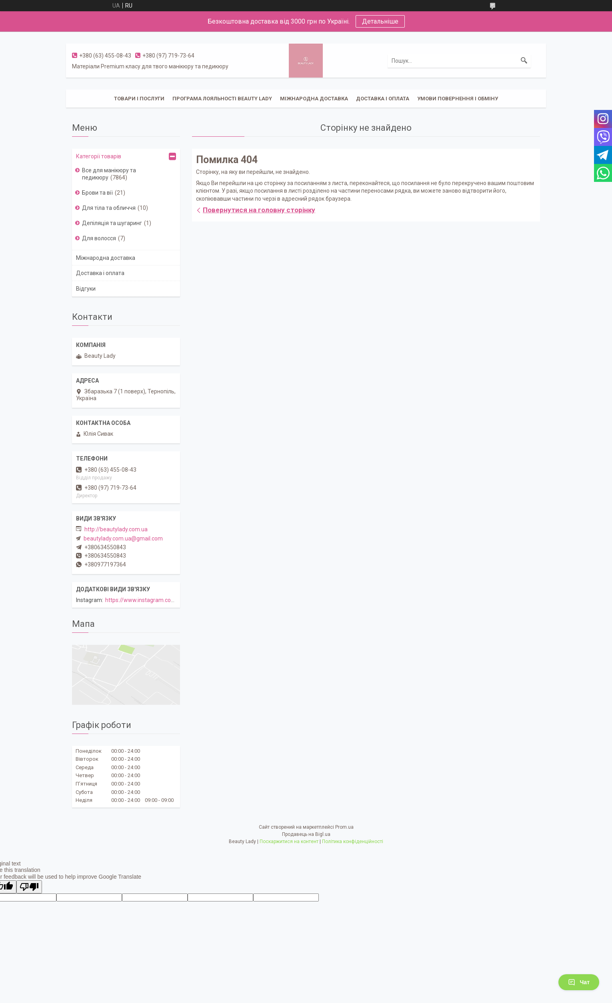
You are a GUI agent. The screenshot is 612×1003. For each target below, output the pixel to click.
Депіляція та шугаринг (112, 223)
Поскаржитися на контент (289, 841)
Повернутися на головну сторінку (259, 210)
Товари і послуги (139, 99)
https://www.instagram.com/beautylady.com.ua (165, 600)
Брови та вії (97, 192)
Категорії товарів (98, 156)
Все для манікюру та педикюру (109, 174)
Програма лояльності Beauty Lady (222, 99)
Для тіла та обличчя (109, 208)
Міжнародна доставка (314, 99)
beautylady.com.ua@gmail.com (123, 538)
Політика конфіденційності (352, 841)
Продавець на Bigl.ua (306, 834)
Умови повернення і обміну (457, 99)
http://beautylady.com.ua (116, 529)
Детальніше (380, 21)
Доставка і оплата (382, 99)
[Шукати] (524, 60)
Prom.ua (344, 827)
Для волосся (99, 238)
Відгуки (86, 288)
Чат (579, 982)
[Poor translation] (29, 886)
